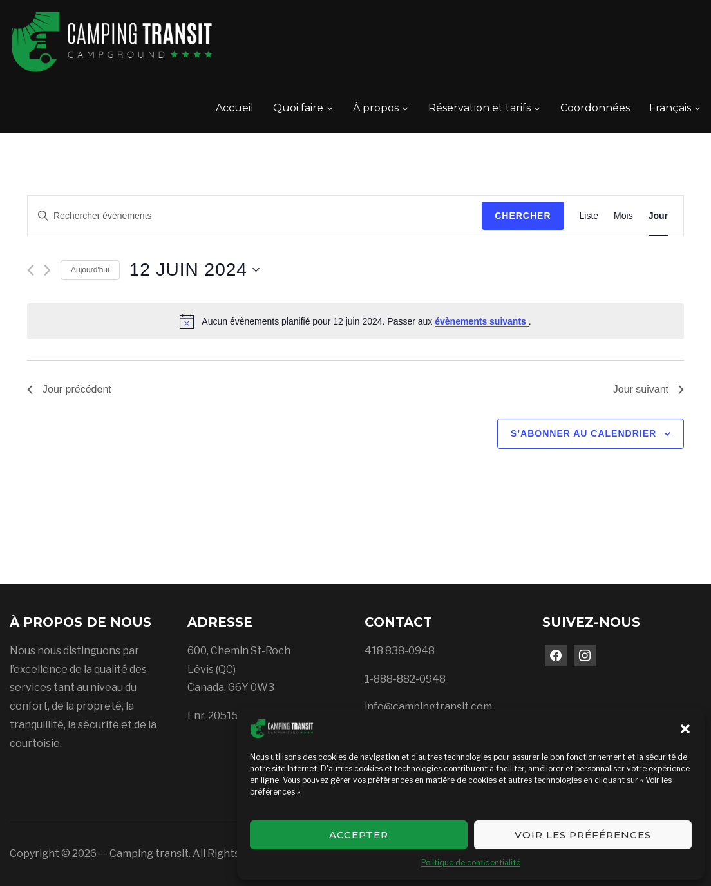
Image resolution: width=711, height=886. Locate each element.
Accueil (235, 108)
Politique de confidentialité (470, 862)
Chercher (523, 216)
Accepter (358, 835)
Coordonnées (595, 108)
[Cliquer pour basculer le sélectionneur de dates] (194, 270)
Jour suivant (648, 389)
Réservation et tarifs (479, 108)
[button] (685, 728)
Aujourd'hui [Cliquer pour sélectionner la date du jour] (90, 269)
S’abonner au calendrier (583, 433)
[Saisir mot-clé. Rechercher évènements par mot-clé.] (255, 216)
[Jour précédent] (30, 270)
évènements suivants (482, 321)
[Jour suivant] (47, 270)
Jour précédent (69, 389)
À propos (376, 108)
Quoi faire (298, 108)
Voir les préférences (583, 835)
